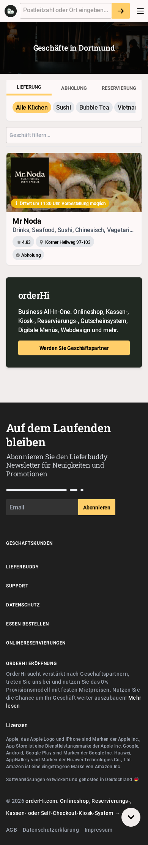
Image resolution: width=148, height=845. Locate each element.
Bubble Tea (94, 107)
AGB (11, 829)
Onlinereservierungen (36, 643)
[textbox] (66, 10)
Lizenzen (16, 725)
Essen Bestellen (27, 624)
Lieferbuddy (22, 566)
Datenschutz (23, 605)
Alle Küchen (32, 107)
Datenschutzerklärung (51, 829)
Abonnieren (96, 507)
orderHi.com (41, 800)
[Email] (42, 507)
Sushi (63, 107)
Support (17, 585)
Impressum (99, 829)
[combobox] (66, 11)
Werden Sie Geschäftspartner (74, 348)
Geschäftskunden (29, 543)
